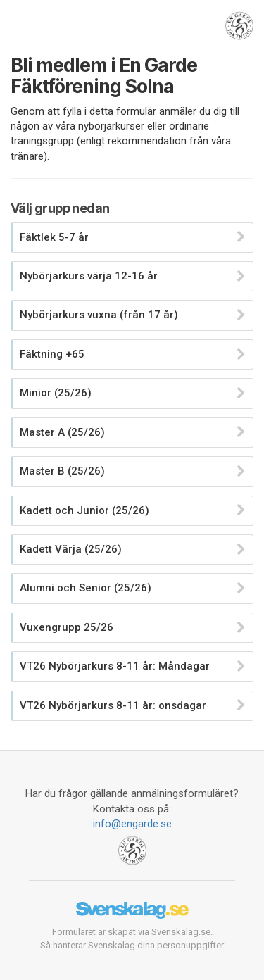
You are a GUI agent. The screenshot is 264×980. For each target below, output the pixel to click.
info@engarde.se (132, 823)
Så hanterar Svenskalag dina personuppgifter (132, 945)
